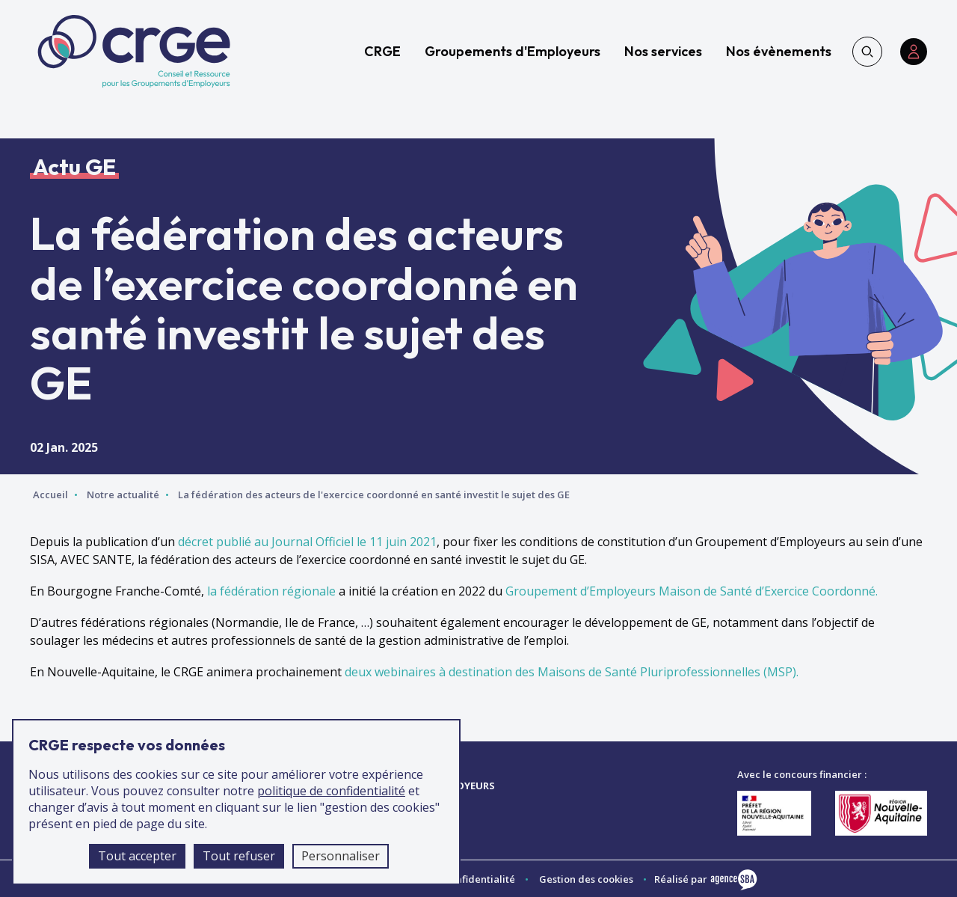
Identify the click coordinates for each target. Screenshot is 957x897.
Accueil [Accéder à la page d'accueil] (50, 494)
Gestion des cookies (586, 879)
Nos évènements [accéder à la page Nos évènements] (778, 51)
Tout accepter (137, 856)
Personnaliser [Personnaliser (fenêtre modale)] (340, 856)
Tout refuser (239, 856)
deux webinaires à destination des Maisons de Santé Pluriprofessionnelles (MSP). (571, 672)
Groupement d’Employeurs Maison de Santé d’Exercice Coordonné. (691, 591)
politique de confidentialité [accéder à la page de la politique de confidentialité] (331, 791)
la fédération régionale (271, 591)
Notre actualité (123, 494)
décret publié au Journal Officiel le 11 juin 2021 (307, 541)
